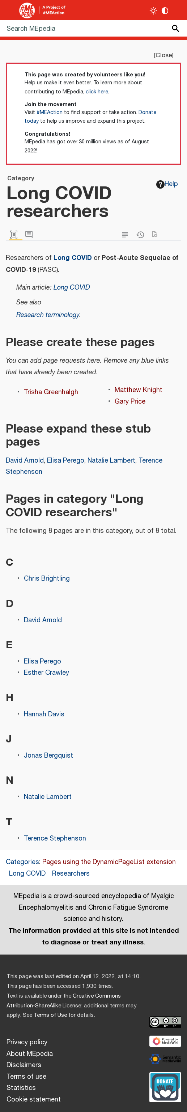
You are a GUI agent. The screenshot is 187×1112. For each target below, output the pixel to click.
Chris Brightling (47, 579)
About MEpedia (30, 1054)
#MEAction (50, 113)
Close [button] (164, 55)
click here (97, 92)
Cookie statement (34, 1100)
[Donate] (165, 1086)
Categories (22, 862)
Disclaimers (24, 1065)
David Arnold (25, 461)
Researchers (71, 874)
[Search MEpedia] (93, 28)
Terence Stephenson (55, 839)
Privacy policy (27, 1042)
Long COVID (73, 257)
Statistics (21, 1088)
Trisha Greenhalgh (51, 392)
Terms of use (26, 1077)
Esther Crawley (46, 673)
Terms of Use (50, 1015)
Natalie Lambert (111, 461)
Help (167, 184)
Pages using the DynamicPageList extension (109, 862)
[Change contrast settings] (165, 11)
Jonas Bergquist (48, 756)
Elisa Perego (65, 461)
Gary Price (130, 402)
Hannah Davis (44, 714)
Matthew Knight (138, 390)
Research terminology (47, 315)
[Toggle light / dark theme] (153, 11)
